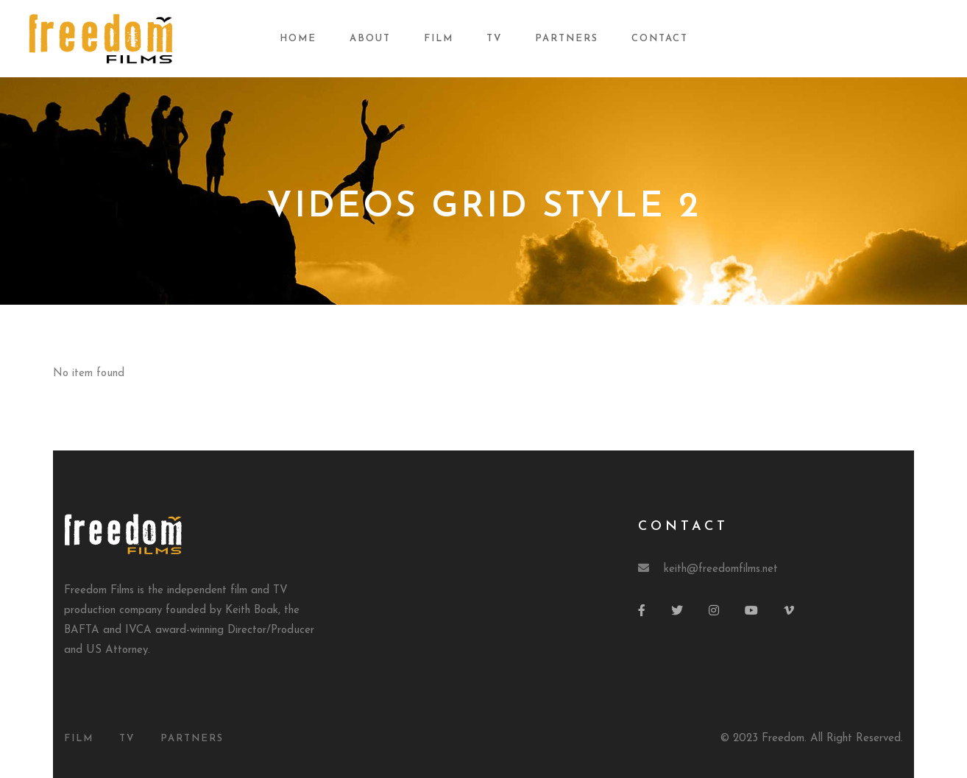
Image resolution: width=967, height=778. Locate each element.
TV (494, 38)
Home (298, 38)
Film (438, 38)
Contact (659, 38)
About (370, 38)
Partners (566, 38)
